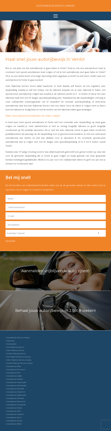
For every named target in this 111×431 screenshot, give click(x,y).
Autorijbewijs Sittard (14, 408)
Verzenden (10, 241)
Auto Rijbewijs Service (15, 347)
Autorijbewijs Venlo (14, 417)
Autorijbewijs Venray (14, 421)
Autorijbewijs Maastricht (16, 392)
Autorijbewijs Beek (14, 366)
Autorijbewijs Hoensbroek (16, 385)
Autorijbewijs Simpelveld (16, 405)
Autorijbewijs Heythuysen (16, 382)
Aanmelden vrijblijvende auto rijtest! (55, 271)
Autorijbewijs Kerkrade (15, 389)
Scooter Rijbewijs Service (16, 354)
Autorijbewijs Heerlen (15, 379)
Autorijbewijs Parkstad (15, 398)
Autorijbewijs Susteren (15, 414)
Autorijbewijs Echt (14, 373)
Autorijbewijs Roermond (16, 401)
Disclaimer (11, 341)
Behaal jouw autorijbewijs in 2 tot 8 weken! (55, 310)
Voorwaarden (12, 344)
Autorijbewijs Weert (14, 424)
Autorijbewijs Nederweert (16, 395)
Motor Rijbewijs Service (15, 350)
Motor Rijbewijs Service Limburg (19, 360)
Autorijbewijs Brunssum (16, 370)
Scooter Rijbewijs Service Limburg (20, 363)
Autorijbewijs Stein (14, 411)
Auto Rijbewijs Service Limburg (18, 357)
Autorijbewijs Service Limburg (55, 6)
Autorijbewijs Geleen (14, 376)
